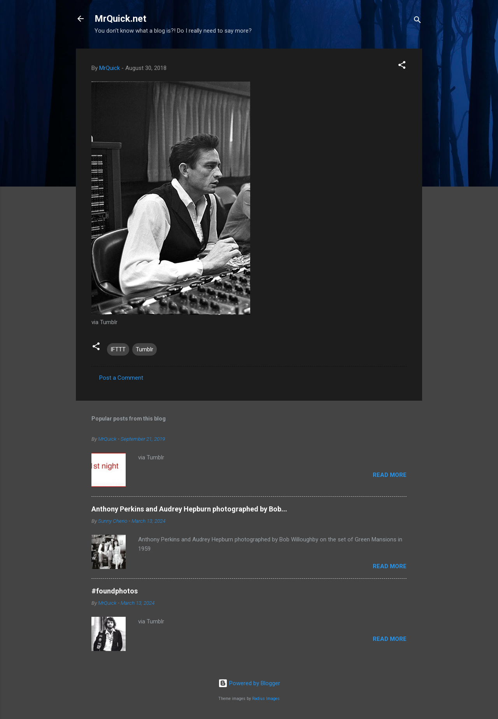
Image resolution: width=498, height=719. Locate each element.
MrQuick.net (120, 18)
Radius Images (266, 698)
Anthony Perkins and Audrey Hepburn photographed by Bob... (189, 509)
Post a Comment (121, 377)
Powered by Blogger (249, 683)
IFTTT (118, 349)
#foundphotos (114, 591)
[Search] (417, 21)
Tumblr (144, 349)
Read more (390, 474)
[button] (402, 66)
